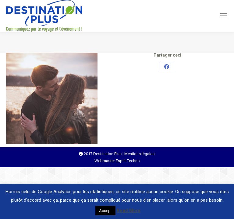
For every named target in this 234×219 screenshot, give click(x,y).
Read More (128, 210)
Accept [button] (105, 210)
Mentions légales (139, 153)
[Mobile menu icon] (223, 16)
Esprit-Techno (128, 160)
